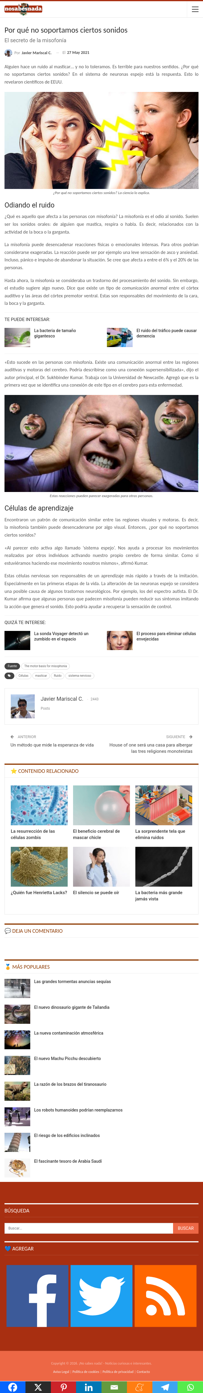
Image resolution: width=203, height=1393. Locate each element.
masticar (41, 675)
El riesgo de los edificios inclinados (67, 1135)
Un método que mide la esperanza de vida (52, 745)
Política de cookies (85, 1372)
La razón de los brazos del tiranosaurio (70, 1084)
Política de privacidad (117, 1372)
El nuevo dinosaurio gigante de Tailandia (72, 1007)
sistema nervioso (79, 675)
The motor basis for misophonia (45, 666)
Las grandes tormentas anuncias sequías (72, 981)
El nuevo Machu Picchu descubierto (67, 1058)
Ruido (57, 675)
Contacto (143, 1372)
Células (23, 675)
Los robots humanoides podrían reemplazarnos (78, 1110)
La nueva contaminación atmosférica (68, 1033)
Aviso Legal (61, 1372)
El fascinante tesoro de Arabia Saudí (68, 1161)
